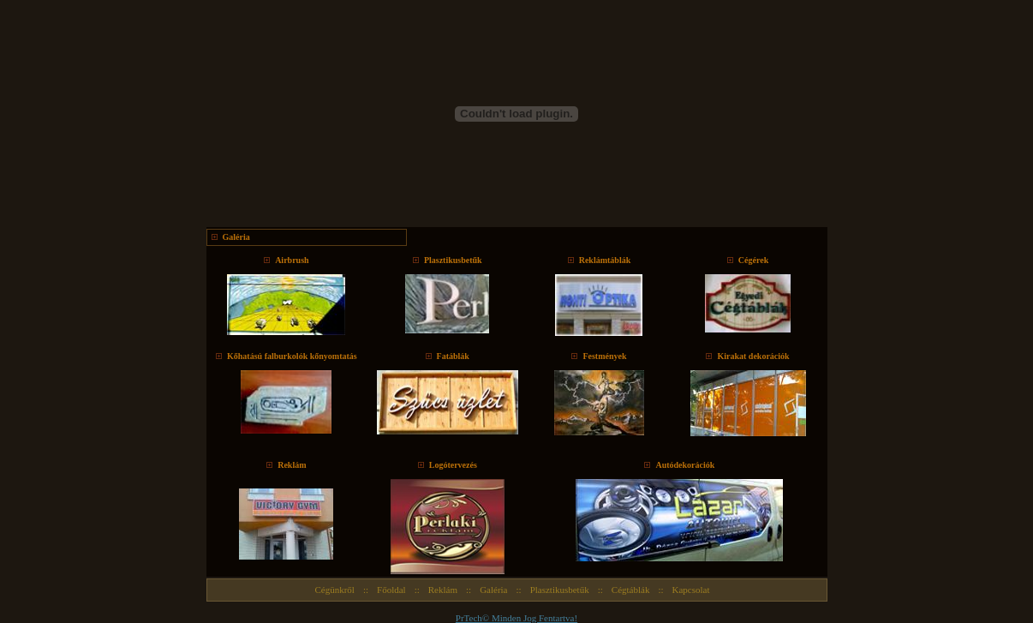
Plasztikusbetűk (559, 589)
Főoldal (391, 589)
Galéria (493, 589)
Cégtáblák (631, 589)
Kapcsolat (691, 589)
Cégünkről (334, 589)
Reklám (442, 589)
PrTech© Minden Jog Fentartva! (516, 618)
